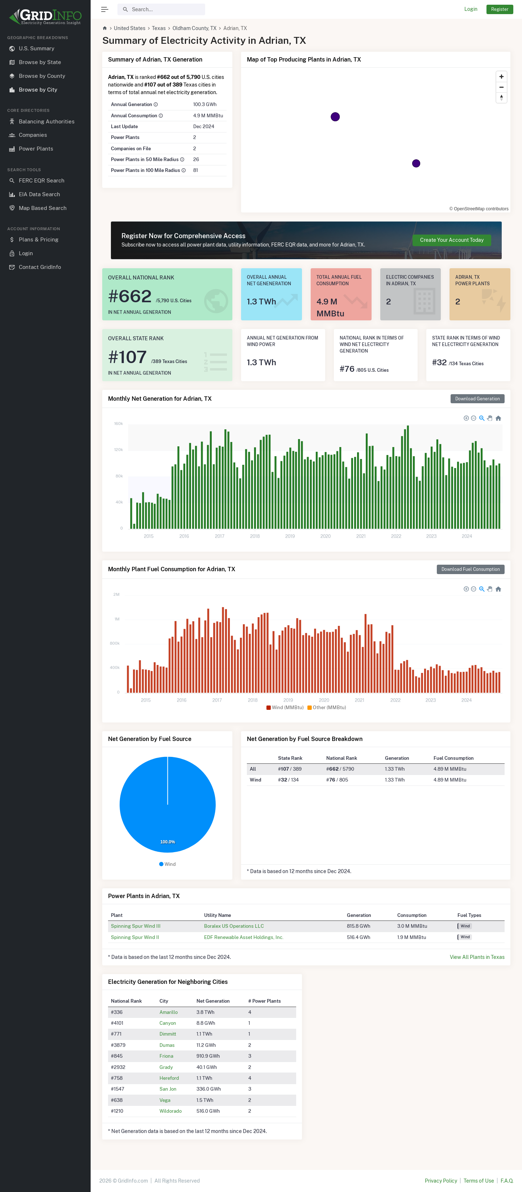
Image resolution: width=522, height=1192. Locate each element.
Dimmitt (168, 1034)
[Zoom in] (501, 76)
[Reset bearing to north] (501, 97)
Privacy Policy (441, 1181)
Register (500, 9)
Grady (166, 1067)
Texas (159, 28)
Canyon (168, 1023)
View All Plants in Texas (477, 957)
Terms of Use (479, 1181)
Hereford (169, 1078)
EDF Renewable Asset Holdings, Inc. (243, 937)
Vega (165, 1100)
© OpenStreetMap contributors (479, 208)
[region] (45, 608)
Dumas (167, 1045)
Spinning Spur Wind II (135, 937)
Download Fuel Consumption (471, 569)
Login (470, 9)
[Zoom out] (501, 87)
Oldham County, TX (195, 28)
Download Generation (477, 398)
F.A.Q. (507, 1181)
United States (129, 28)
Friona (166, 1056)
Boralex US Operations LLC (234, 926)
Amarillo (169, 1012)
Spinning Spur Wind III (136, 926)
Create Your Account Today (452, 240)
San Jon (168, 1089)
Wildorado (171, 1111)
